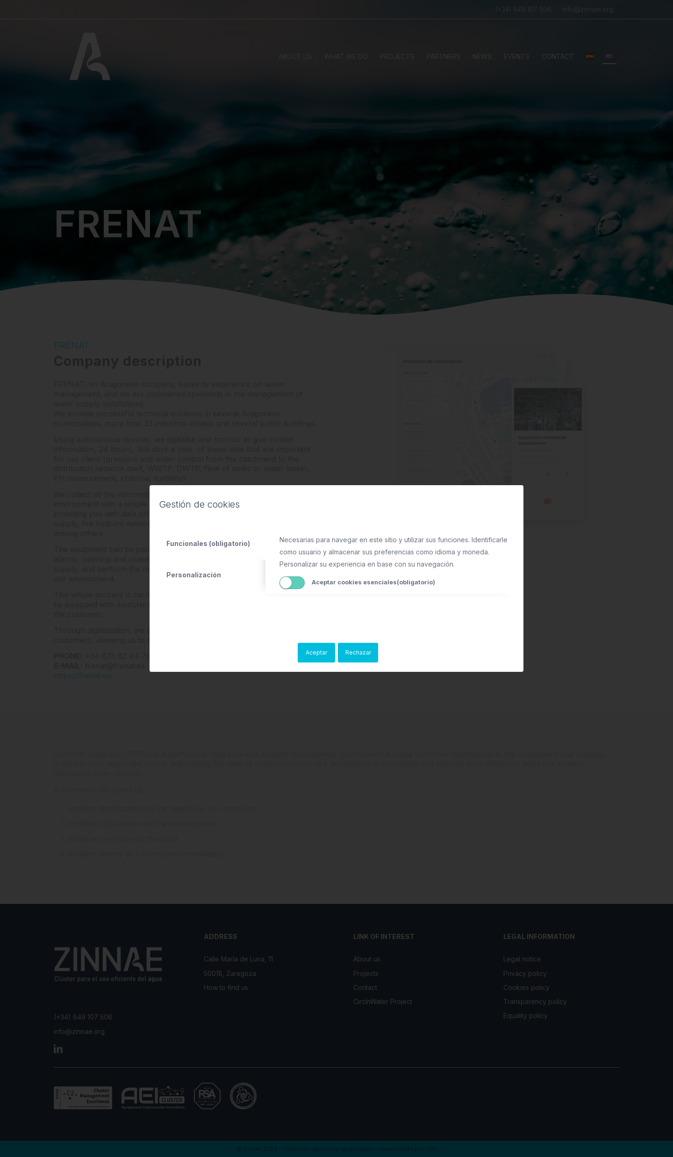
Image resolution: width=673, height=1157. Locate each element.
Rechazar (358, 652)
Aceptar (316, 652)
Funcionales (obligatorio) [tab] (208, 543)
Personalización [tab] (193, 575)
